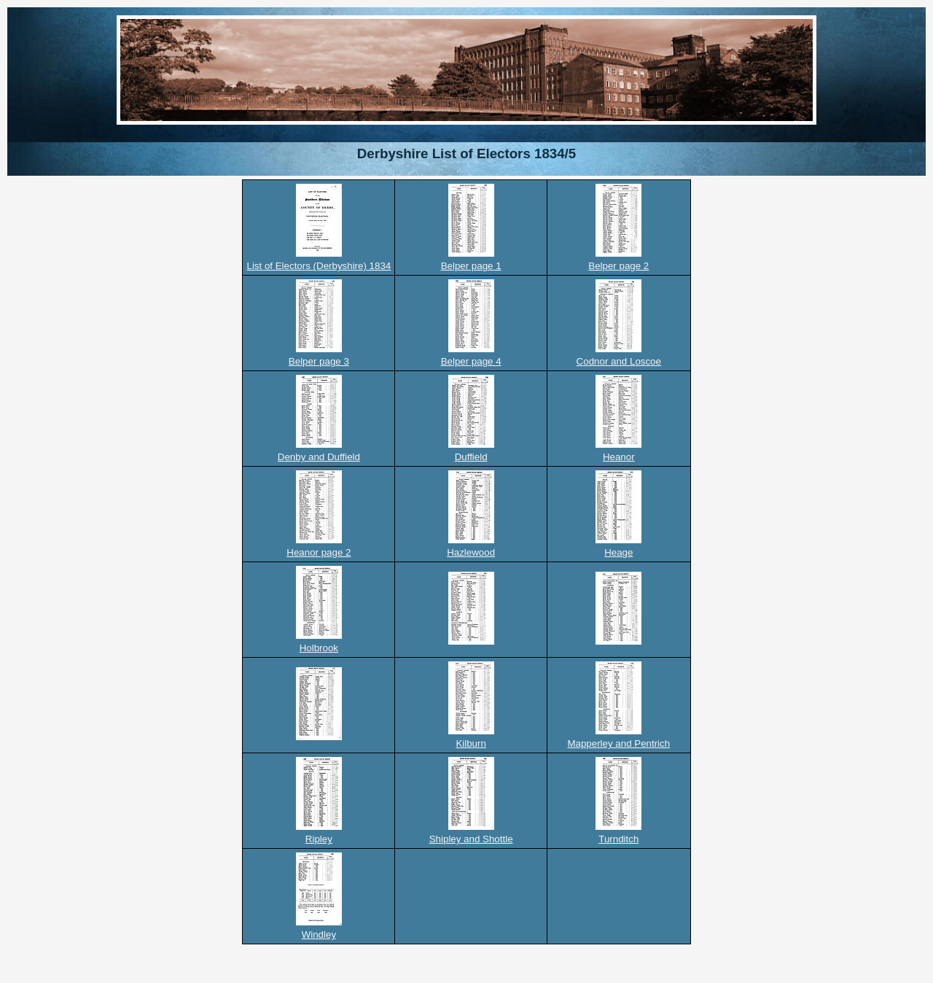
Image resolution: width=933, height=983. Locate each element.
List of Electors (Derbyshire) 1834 (318, 265)
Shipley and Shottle (471, 839)
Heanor (619, 456)
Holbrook (319, 647)
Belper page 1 (471, 265)
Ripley (318, 839)
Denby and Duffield (319, 456)
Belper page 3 (319, 361)
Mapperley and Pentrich (618, 743)
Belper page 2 (618, 265)
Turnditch (618, 839)
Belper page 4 (471, 361)
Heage (618, 552)
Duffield (471, 456)
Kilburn (471, 743)
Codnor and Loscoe (619, 361)
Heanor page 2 (318, 552)
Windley (319, 934)
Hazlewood (471, 552)
